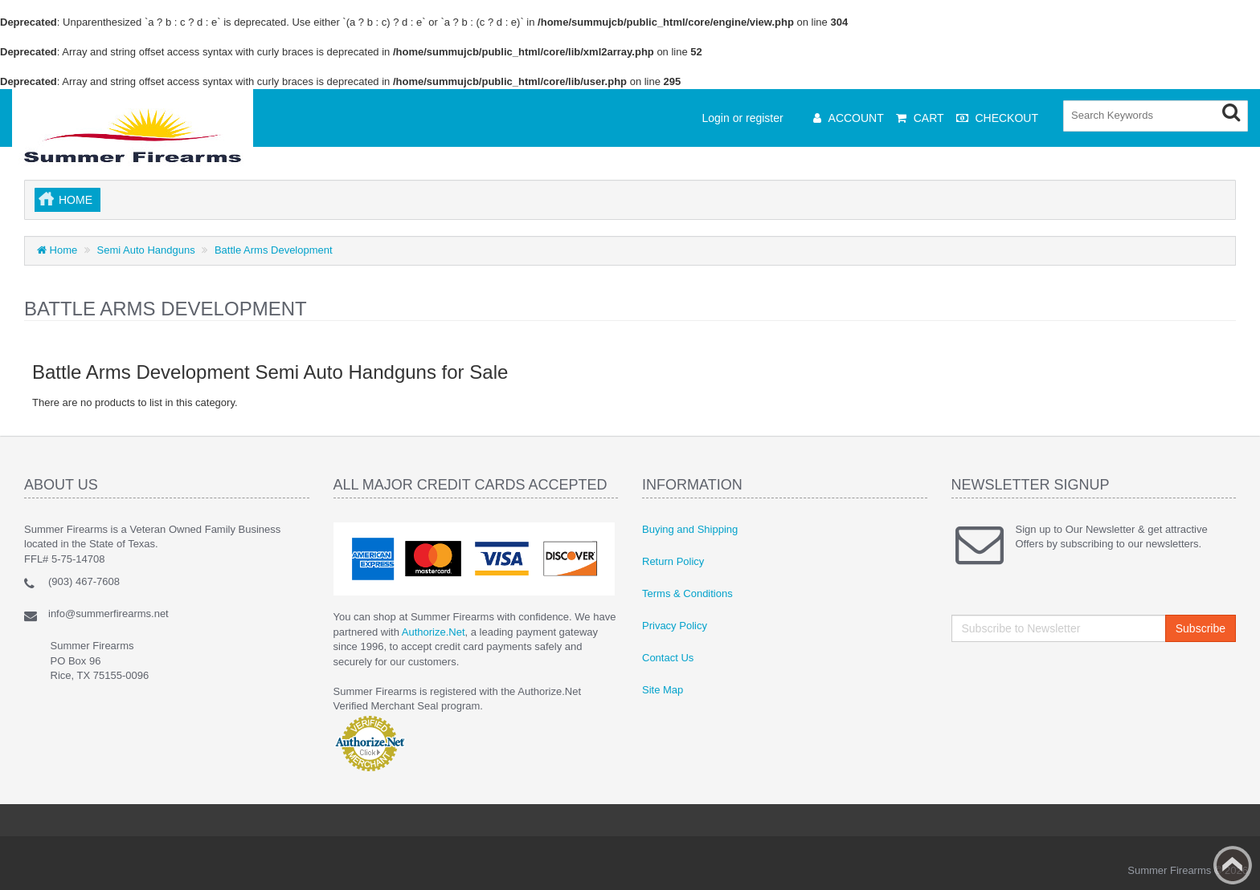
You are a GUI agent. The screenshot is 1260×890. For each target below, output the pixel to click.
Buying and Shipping (690, 529)
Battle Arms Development (274, 250)
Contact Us (667, 658)
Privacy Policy (674, 626)
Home (75, 199)
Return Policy (673, 561)
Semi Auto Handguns (146, 250)
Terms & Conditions (687, 593)
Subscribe (1200, 628)
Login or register (742, 118)
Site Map (662, 690)
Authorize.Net (433, 632)
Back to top (1232, 865)
